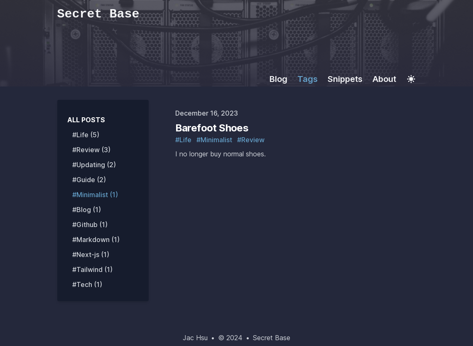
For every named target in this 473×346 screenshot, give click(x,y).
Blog (278, 79)
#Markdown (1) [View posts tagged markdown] (96, 239)
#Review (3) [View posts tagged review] (91, 150)
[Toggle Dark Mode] (411, 79)
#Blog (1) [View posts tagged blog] (86, 209)
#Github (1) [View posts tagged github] (90, 224)
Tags (307, 79)
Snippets (345, 79)
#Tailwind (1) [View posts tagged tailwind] (92, 269)
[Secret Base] (236, 15)
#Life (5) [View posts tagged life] (85, 135)
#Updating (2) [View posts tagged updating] (94, 165)
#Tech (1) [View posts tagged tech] (87, 284)
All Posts (86, 120)
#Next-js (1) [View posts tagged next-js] (90, 254)
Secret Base (271, 338)
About (384, 79)
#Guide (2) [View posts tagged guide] (89, 179)
